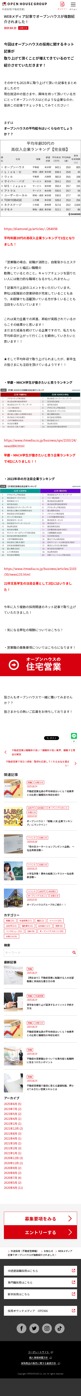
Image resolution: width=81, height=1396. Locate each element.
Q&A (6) (30, 931)
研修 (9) (59, 925)
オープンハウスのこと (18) (51, 931)
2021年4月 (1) (12, 1138)
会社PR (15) (11, 925)
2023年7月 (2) (12, 1109)
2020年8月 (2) (12, 1173)
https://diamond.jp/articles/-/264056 (31, 228)
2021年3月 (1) (12, 1143)
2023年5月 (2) (12, 1114)
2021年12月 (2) (13, 1128)
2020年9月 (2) (12, 1168)
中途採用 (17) (26, 920)
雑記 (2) (40, 920)
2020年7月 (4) (12, 1178)
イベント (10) (55, 920)
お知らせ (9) (11, 936)
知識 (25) (10, 920)
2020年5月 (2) (12, 1183)
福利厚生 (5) (27, 925)
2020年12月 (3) (13, 1158)
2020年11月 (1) (13, 1163)
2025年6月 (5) (12, 1104)
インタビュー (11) (14, 931)
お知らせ (23, 27)
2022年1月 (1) (12, 1123)
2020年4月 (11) (13, 1188)
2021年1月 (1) (12, 1153)
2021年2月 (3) (12, 1148)
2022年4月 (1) (12, 1119)
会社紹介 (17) (44, 925)
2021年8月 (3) (12, 1133)
